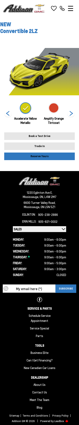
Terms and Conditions (35, 415)
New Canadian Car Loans (39, 368)
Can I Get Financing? (40, 360)
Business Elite (39, 353)
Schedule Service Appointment (40, 318)
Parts (39, 336)
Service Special (39, 328)
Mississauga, (31, 197)
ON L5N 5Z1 (48, 207)
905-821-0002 (48, 221)
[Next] (8, 114)
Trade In (39, 146)
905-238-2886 (48, 214)
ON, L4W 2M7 (48, 197)
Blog (39, 407)
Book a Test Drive (39, 136)
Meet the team (39, 400)
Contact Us (39, 392)
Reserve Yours (40, 156)
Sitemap (14, 415)
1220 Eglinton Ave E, (39, 192)
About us (39, 384)
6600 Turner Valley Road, (40, 203)
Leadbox (61, 421)
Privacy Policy (60, 415)
